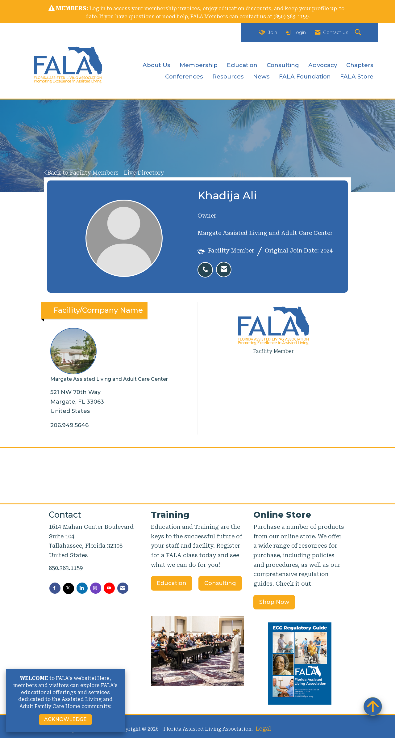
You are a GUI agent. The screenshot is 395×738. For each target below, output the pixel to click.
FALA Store (356, 76)
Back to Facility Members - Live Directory (104, 172)
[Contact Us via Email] (123, 588)
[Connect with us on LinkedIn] (82, 588)
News (261, 76)
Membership (199, 65)
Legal (263, 728)
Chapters (359, 65)
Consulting (283, 65)
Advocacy (322, 65)
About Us (156, 65)
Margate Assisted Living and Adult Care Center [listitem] (109, 355)
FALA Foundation (305, 76)
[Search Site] (359, 32)
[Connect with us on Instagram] (95, 588)
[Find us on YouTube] (109, 588)
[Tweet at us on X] (68, 588)
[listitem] (207, 266)
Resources (228, 76)
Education (242, 65)
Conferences (184, 76)
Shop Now (274, 602)
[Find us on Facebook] (55, 588)
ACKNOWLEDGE (65, 719)
